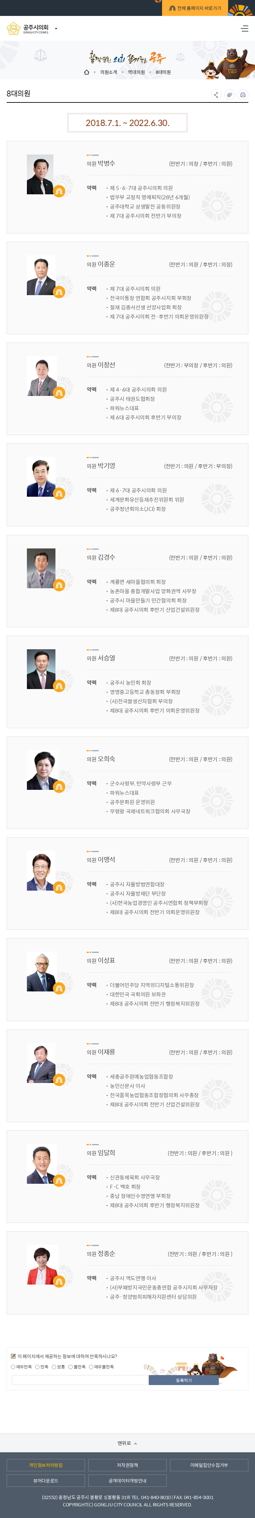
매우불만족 (101, 1366)
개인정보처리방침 (46, 1465)
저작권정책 (127, 1465)
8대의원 (163, 72)
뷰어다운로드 (45, 1480)
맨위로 (128, 1443)
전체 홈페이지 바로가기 (195, 9)
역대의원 (136, 72)
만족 (41, 1366)
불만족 (76, 1366)
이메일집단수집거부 (209, 1465)
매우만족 (21, 1366)
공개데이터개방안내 (127, 1480)
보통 (58, 1366)
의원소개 (108, 72)
